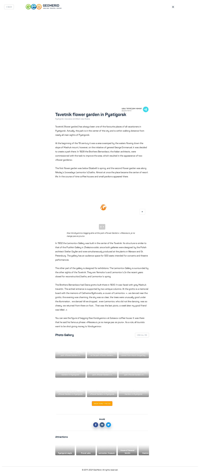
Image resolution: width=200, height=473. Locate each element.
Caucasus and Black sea (75, 119)
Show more (102, 404)
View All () (142, 335)
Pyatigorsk (60, 119)
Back (10, 7)
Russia (87, 119)
